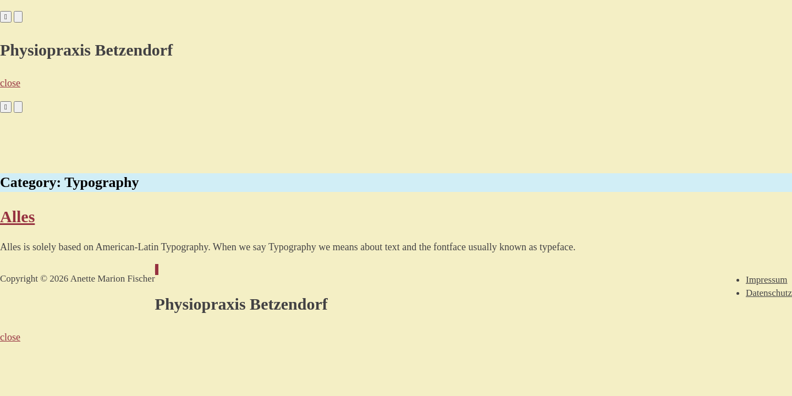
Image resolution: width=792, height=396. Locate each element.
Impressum (767, 279)
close (10, 83)
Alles (17, 216)
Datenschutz (769, 293)
